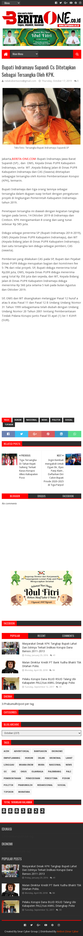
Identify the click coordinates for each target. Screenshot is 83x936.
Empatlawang (12, 758)
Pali (68, 771)
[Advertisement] (41, 372)
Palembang (54, 771)
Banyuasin (40, 751)
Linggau (9, 765)
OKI (13, 771)
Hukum (17, 420)
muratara (24, 792)
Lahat (69, 758)
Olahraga (37, 771)
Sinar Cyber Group (27, 931)
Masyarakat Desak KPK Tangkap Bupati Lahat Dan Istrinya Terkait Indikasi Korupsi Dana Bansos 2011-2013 (49, 647)
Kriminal (55, 758)
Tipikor (9, 425)
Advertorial (21, 751)
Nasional (31, 420)
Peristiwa (51, 778)
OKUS (24, 771)
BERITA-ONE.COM (24, 159)
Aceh (6, 751)
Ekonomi (57, 751)
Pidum (66, 778)
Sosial (68, 420)
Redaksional (45, 785)
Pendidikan (33, 778)
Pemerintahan (12, 778)
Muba (41, 765)
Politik (56, 420)
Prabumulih (25, 785)
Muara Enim (26, 765)
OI (5, 771)
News (44, 420)
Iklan (41, 758)
